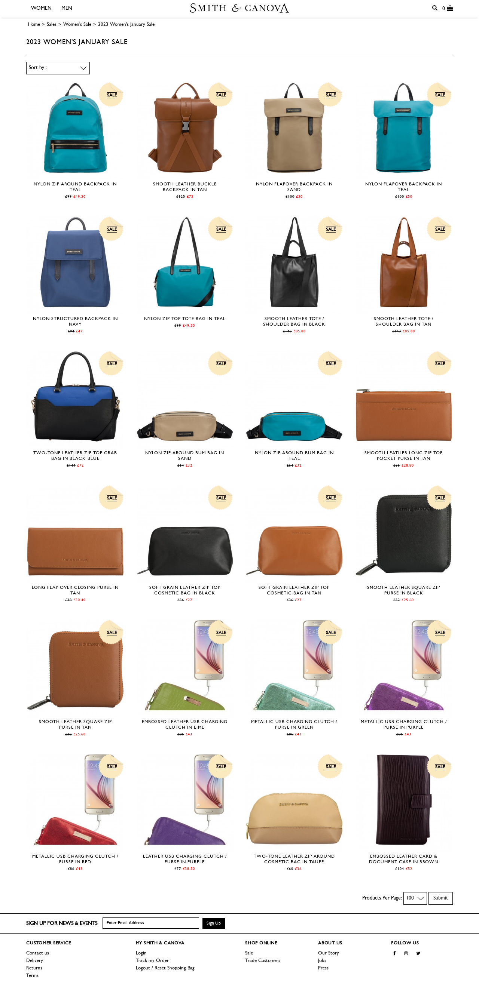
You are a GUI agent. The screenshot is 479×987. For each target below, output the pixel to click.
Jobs (322, 960)
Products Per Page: (382, 898)
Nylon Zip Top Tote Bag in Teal (185, 319)
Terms (32, 975)
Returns (34, 968)
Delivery (34, 960)
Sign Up (214, 923)
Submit (440, 898)
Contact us (37, 953)
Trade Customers (262, 960)
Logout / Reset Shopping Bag (165, 968)
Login (141, 953)
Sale (249, 953)
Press (323, 968)
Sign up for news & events (61, 923)
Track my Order (152, 960)
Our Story (328, 953)
